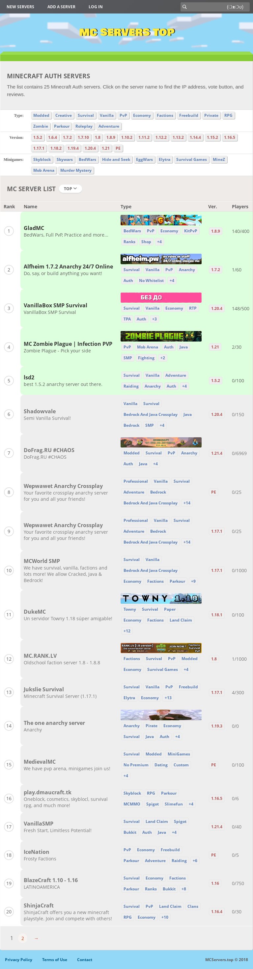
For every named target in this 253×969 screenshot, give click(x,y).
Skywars (65, 159)
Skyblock (42, 159)
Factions (165, 115)
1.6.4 (52, 137)
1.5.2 (37, 137)
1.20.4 (90, 148)
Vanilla (107, 115)
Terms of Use (54, 959)
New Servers (20, 7)
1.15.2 (212, 137)
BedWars (87, 159)
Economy (142, 115)
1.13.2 (178, 137)
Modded (41, 115)
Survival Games (191, 159)
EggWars (144, 159)
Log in (96, 7)
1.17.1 (38, 148)
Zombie (40, 126)
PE (118, 148)
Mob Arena (43, 170)
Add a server (61, 7)
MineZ (219, 159)
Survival (86, 115)
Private (211, 115)
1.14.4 (195, 137)
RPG (228, 115)
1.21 (106, 148)
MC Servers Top (126, 32)
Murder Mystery (76, 170)
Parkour (62, 126)
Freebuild (188, 115)
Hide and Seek (116, 159)
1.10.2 (126, 137)
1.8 (97, 137)
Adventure (108, 126)
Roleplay (84, 126)
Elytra (164, 159)
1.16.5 (229, 137)
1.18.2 (56, 148)
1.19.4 (73, 148)
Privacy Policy (18, 959)
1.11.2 (144, 137)
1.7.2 (67, 137)
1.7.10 (83, 137)
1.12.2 (161, 137)
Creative (63, 115)
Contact (84, 959)
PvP (123, 115)
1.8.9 (110, 137)
